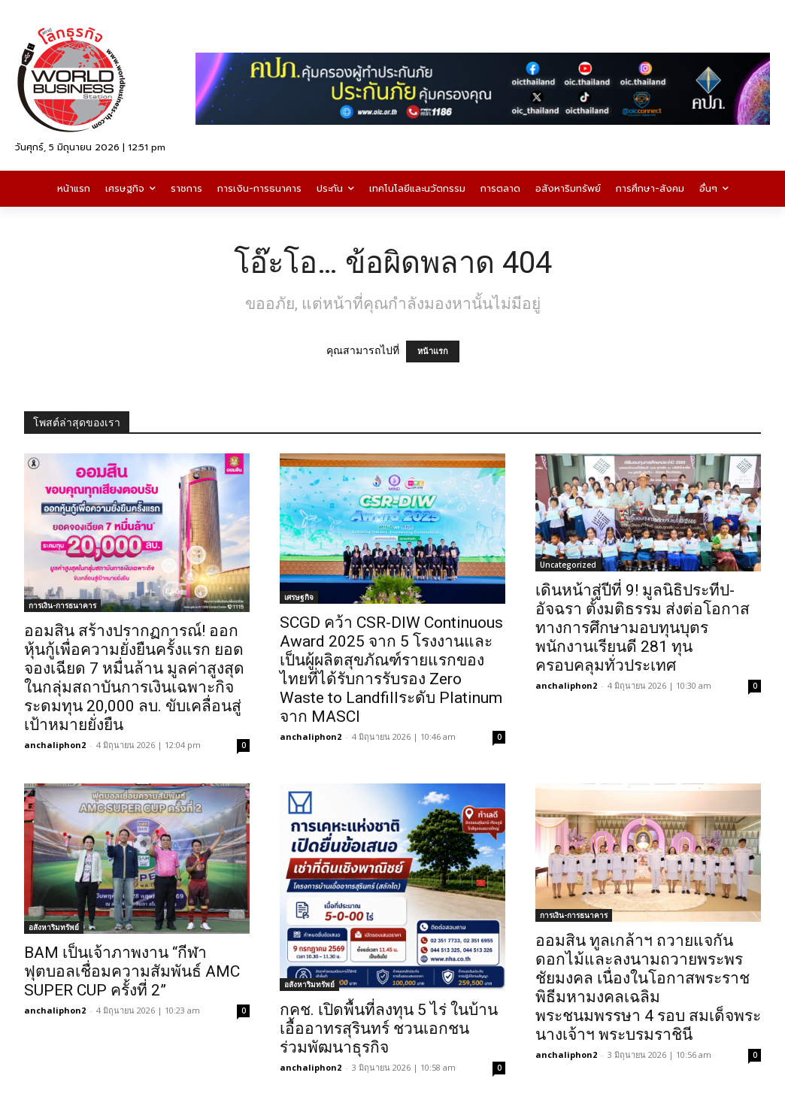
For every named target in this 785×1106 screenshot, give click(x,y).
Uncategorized (568, 564)
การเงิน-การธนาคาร (62, 605)
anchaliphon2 (55, 744)
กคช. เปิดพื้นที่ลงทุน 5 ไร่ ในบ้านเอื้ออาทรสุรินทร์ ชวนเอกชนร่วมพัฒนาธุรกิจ (389, 1028)
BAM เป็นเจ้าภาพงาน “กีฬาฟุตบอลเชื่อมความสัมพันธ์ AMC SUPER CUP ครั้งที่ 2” (132, 971)
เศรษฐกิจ (299, 597)
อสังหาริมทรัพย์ (54, 927)
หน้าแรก (432, 351)
